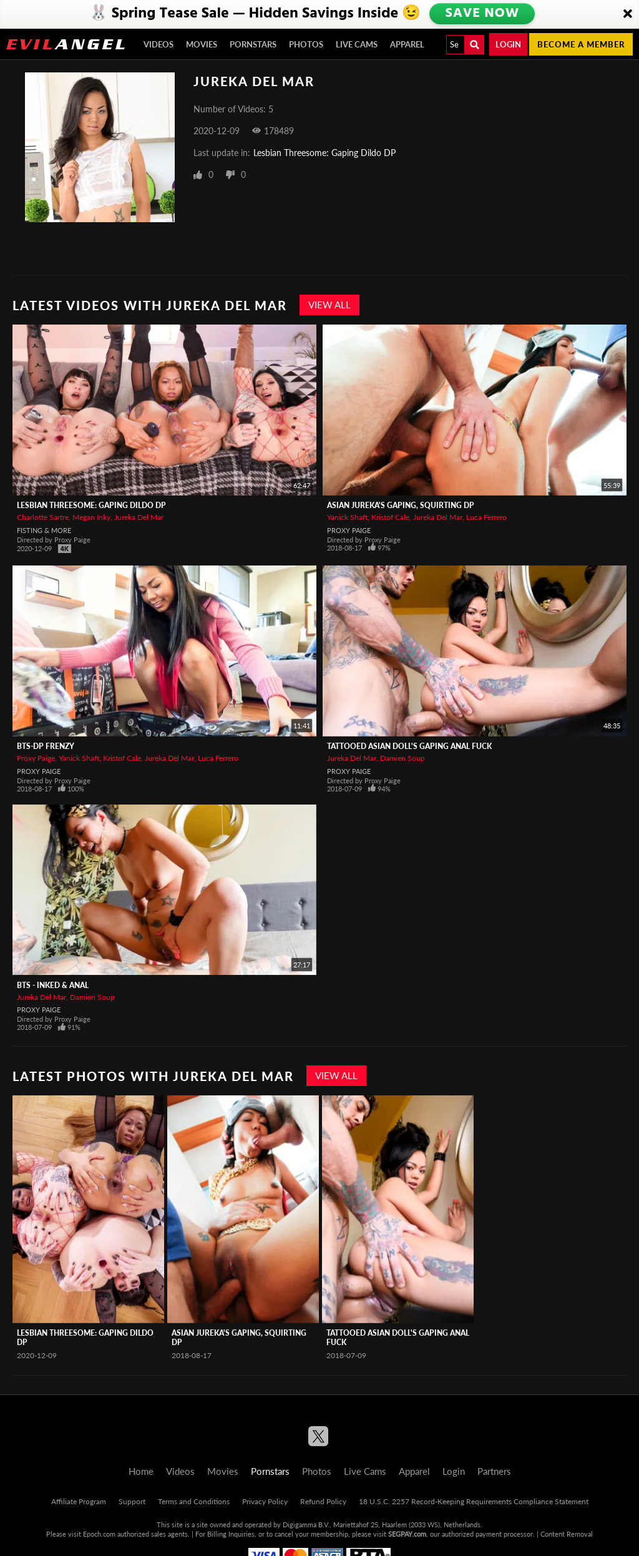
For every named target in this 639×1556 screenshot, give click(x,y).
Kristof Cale (390, 517)
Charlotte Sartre (43, 517)
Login (508, 44)
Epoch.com (99, 1534)
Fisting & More (44, 530)
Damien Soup (402, 758)
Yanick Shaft (347, 517)
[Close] (628, 14)
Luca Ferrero (486, 517)
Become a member (581, 44)
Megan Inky (91, 517)
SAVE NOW (483, 13)
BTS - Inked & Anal (53, 985)
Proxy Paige (349, 530)
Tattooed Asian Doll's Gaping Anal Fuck (409, 746)
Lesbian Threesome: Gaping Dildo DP (324, 152)
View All (329, 304)
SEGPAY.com (407, 1534)
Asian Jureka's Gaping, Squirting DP (400, 505)
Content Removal (566, 1534)
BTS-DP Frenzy (45, 746)
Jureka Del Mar (138, 517)
